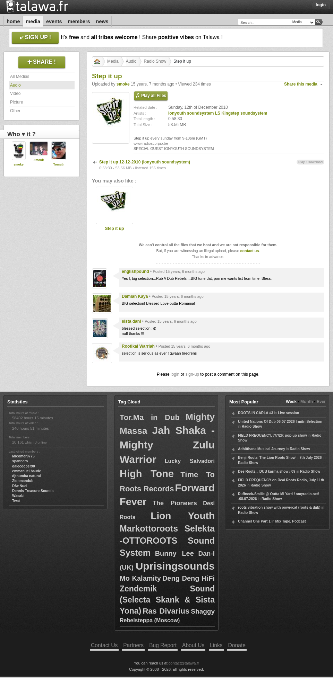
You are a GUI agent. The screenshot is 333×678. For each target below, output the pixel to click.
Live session (288, 413)
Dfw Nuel (19, 486)
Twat (16, 501)
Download (315, 162)
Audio (15, 85)
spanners (20, 461)
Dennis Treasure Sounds (32, 491)
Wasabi (18, 496)
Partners (133, 645)
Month (306, 401)
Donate (237, 645)
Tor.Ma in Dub (150, 417)
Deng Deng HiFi (188, 578)
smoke (19, 164)
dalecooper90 (23, 466)
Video (15, 93)
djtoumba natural (26, 476)
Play (301, 162)
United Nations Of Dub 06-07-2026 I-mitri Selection (280, 421)
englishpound (135, 271)
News (102, 21)
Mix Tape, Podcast (290, 521)
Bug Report (163, 645)
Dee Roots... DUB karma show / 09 (266, 471)
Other (15, 110)
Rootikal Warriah (138, 346)
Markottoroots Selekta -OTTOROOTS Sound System (167, 540)
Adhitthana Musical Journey (261, 449)
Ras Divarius (166, 611)
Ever (321, 401)
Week (291, 401)
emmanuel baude (26, 471)
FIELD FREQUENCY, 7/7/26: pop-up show (272, 435)
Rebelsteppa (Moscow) (150, 620)
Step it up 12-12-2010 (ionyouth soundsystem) (144, 162)
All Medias (19, 76)
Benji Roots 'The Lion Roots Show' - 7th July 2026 (280, 458)
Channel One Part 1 (254, 521)
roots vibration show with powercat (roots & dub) (279, 507)
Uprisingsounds (175, 566)
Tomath (59, 164)
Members (79, 21)
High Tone (147, 473)
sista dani (131, 321)
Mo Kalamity (140, 578)
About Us (193, 645)
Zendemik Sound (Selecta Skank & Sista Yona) (167, 599)
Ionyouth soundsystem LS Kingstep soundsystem (217, 113)
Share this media (300, 84)
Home (13, 21)
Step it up (114, 228)
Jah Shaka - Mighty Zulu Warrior (167, 445)
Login (321, 4)
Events (54, 21)
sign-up (192, 374)
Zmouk (39, 160)
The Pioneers (175, 503)
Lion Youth (183, 515)
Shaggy (203, 611)
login (175, 374)
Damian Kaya (135, 296)
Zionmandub (22, 481)
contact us (249, 251)
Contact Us (104, 645)
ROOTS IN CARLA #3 (255, 413)
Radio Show (155, 61)
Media (33, 21)
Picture (16, 102)
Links (216, 645)
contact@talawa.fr (184, 663)
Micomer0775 (23, 456)
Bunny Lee (174, 553)
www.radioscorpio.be (151, 143)
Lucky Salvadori (190, 461)
